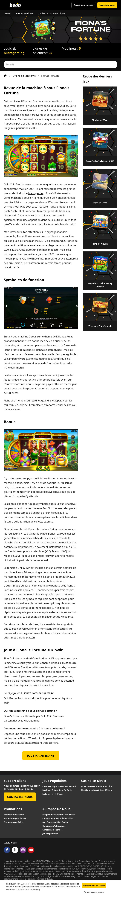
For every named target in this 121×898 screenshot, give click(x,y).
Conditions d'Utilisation (53, 826)
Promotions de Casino (14, 814)
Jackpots (46, 794)
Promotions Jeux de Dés (15, 818)
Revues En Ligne (24, 13)
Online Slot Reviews (24, 75)
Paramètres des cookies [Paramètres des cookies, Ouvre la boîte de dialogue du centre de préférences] (94, 893)
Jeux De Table (65, 790)
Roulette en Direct (104, 786)
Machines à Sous (50, 790)
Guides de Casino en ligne (51, 13)
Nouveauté (70, 786)
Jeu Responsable (50, 833)
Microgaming (14, 53)
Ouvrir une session (84, 4)
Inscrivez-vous (107, 4)
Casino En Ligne (49, 786)
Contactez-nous (20, 797)
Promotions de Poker (13, 822)
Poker (61, 786)
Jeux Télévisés (106, 790)
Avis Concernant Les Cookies (55, 822)
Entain (72, 814)
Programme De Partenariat (55, 814)
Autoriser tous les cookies (94, 887)
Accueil (7, 13)
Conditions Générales (52, 830)
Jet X (54, 794)
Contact (46, 818)
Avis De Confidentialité (61, 818)
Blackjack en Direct (90, 790)
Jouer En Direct (88, 786)
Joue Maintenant (40, 755)
